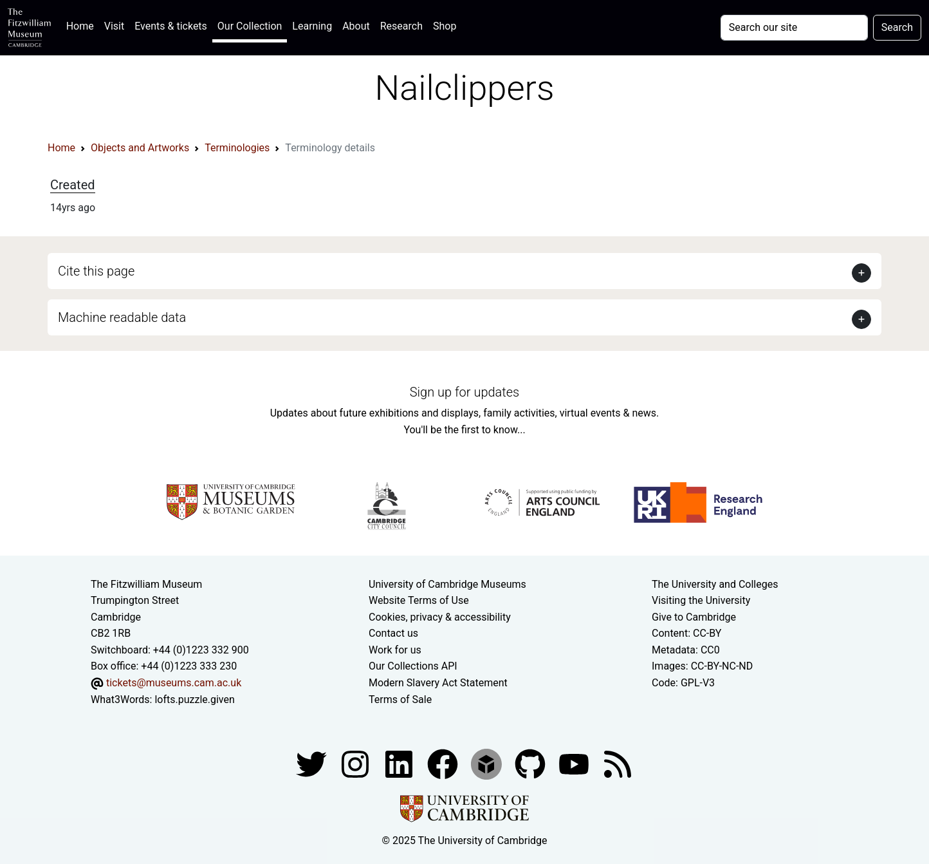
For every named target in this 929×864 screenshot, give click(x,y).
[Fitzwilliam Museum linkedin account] (444, 763)
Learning (312, 26)
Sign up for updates (464, 392)
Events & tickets (170, 26)
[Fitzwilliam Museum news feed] (617, 763)
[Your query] (794, 28)
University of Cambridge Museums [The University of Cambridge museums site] (447, 584)
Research (401, 26)
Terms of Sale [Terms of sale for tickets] (400, 699)
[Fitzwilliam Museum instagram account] (356, 763)
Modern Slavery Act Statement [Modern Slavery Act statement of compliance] (438, 683)
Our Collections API (413, 666)
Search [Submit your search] (897, 27)
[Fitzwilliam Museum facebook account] (400, 763)
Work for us (395, 650)
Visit (114, 26)
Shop (444, 26)
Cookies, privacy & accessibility (440, 617)
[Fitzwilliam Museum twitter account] (313, 763)
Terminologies (237, 148)
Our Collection (249, 26)
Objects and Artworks (140, 148)
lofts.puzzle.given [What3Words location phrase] (194, 699)
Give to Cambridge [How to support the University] (694, 617)
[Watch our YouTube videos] (575, 763)
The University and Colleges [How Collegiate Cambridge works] (715, 584)
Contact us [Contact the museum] (393, 633)
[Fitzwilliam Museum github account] (531, 763)
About (356, 26)
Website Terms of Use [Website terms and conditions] (419, 600)
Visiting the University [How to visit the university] (701, 600)
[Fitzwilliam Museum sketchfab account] (488, 763)
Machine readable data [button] (122, 317)
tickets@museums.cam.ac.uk (173, 683)
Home (82, 24)
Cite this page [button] (96, 271)
